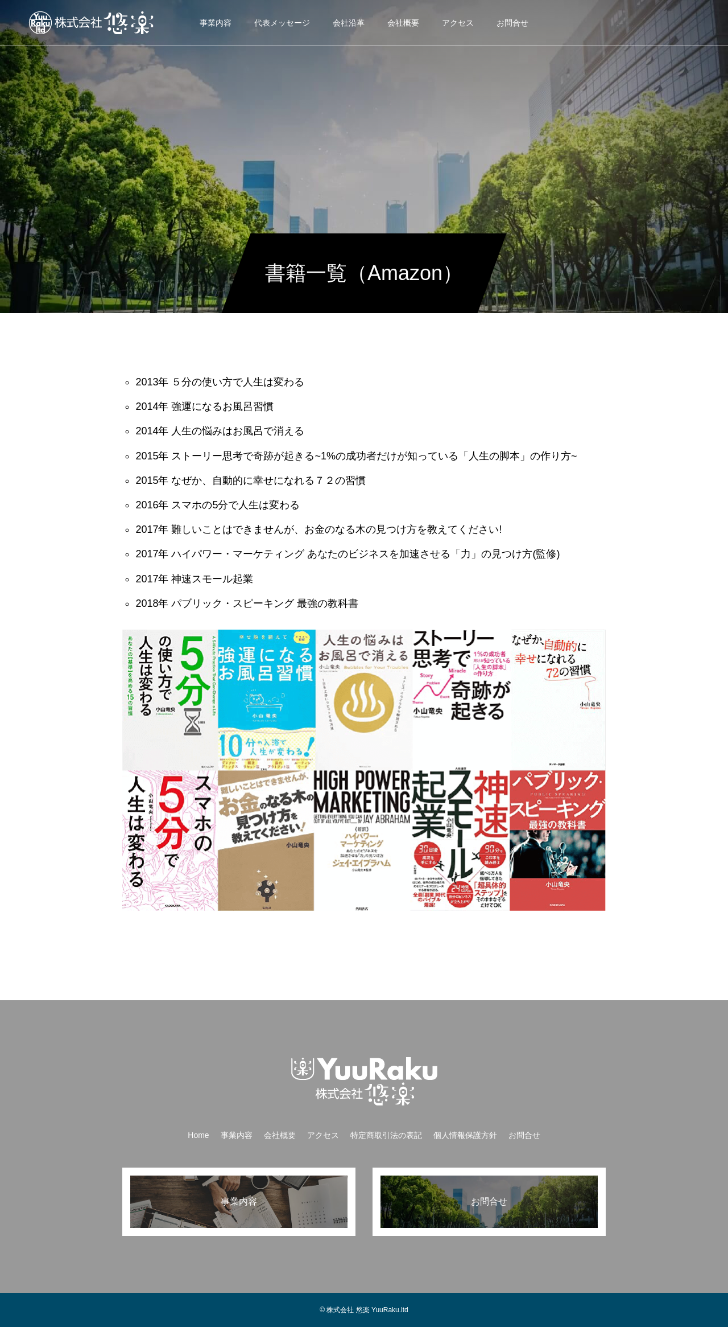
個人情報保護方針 (465, 1135)
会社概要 (403, 22)
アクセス (458, 22)
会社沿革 (349, 22)
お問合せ (512, 22)
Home (198, 1135)
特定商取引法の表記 (386, 1135)
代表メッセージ (282, 22)
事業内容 (215, 22)
